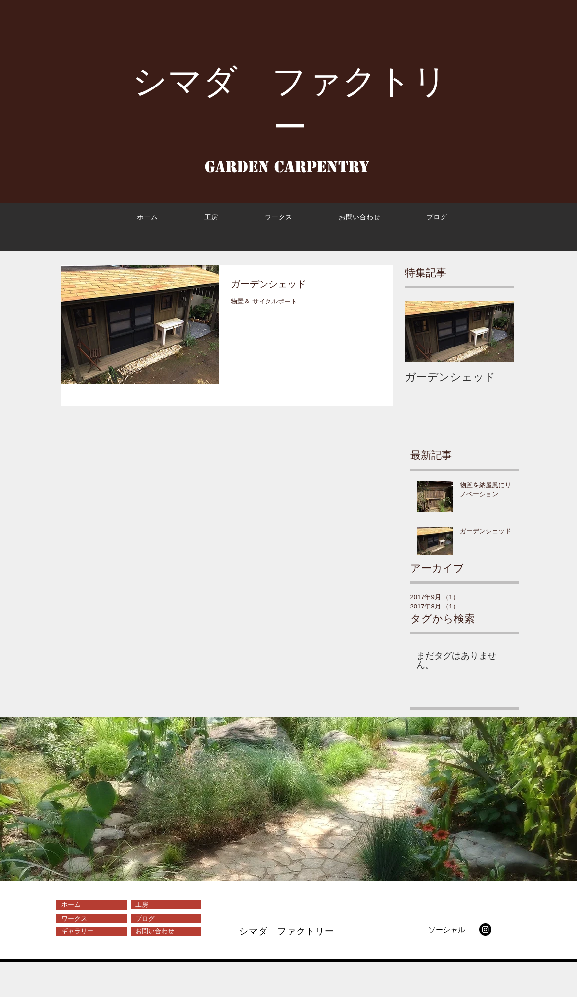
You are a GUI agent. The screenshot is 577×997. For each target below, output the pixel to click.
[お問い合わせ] (166, 931)
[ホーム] (91, 905)
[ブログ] (166, 918)
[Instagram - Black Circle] (485, 929)
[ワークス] (91, 918)
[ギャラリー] (91, 931)
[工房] (166, 904)
